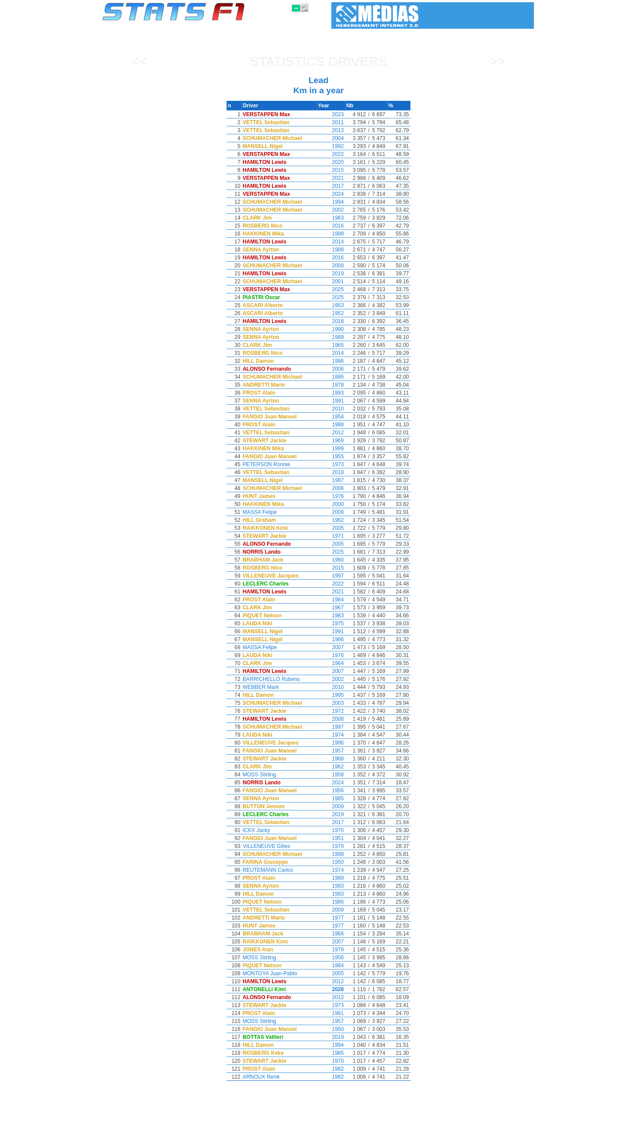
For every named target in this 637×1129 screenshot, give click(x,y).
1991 (331, 401)
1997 (331, 576)
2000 (331, 265)
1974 (331, 735)
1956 (331, 790)
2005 (331, 528)
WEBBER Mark (266, 687)
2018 (331, 321)
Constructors (275, 1121)
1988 (331, 250)
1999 (331, 448)
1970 (331, 830)
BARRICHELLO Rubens (276, 679)
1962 (331, 520)
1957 (331, 751)
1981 (331, 1013)
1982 (331, 1069)
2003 (331, 703)
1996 (331, 361)
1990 (331, 329)
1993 (331, 393)
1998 (331, 234)
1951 (331, 838)
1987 (331, 480)
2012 (331, 433)
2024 (331, 194)
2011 (331, 122)
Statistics (132, 1121)
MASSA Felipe (265, 512)
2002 (331, 210)
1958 (331, 775)
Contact (516, 1121)
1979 (331, 846)
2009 (331, 806)
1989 (331, 337)
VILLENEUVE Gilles (271, 846)
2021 (331, 178)
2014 (331, 242)
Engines (313, 1121)
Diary (427, 1121)
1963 (331, 218)
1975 (331, 623)
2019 (331, 273)
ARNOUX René (266, 1077)
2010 (331, 409)
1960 (331, 560)
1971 (331, 536)
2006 (331, 369)
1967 (331, 607)
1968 (331, 759)
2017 (331, 186)
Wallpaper (482, 1121)
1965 (331, 345)
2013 (331, 130)
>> (497, 61)
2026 (331, 989)
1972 (331, 711)
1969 (331, 440)
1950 (331, 862)
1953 (331, 305)
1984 (331, 600)
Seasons (166, 1121)
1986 (331, 639)
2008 (331, 512)
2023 (331, 114)
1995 (331, 377)
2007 (331, 647)
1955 (331, 456)
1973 (331, 464)
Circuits (400, 1121)
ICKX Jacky (261, 830)
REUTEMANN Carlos (273, 870)
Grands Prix (203, 1121)
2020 (331, 162)
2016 (331, 226)
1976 (331, 496)
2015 (331, 170)
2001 (331, 281)
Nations (369, 1121)
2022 (331, 154)
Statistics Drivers (319, 61)
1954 (331, 417)
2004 (331, 138)
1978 (331, 385)
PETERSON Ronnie (271, 464)
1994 (331, 202)
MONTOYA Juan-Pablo (275, 973)
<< (139, 61)
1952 (331, 313)
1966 (331, 934)
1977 (331, 918)
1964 (331, 663)
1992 (331, 146)
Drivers (239, 1121)
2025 (331, 289)
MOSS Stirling (264, 775)
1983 (331, 615)
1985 (331, 798)
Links (452, 1121)
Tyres (342, 1121)
